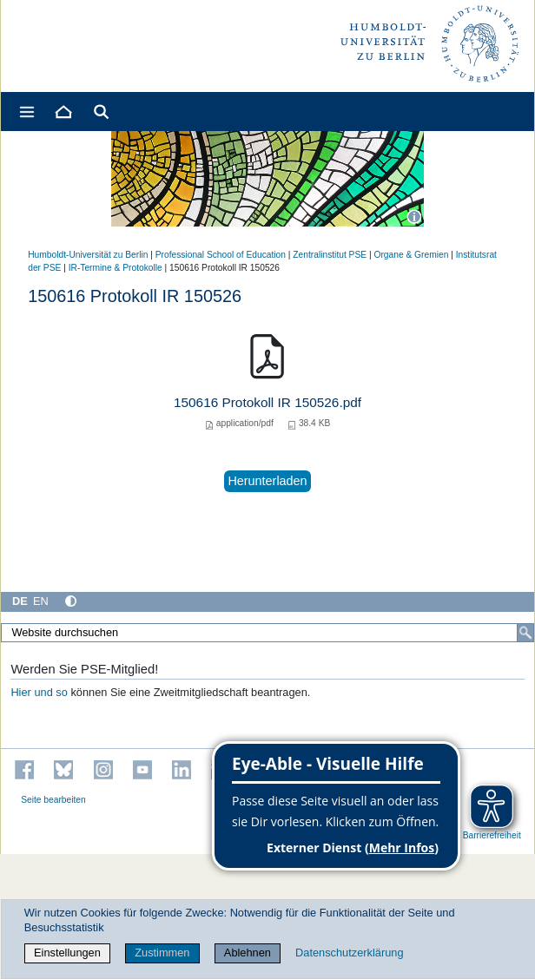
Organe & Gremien (410, 255)
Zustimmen (162, 952)
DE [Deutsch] (20, 601)
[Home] (63, 111)
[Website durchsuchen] (267, 632)
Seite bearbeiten (53, 800)
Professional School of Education (220, 255)
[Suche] (525, 632)
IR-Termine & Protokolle (115, 268)
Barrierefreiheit (492, 835)
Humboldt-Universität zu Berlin (88, 255)
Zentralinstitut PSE (330, 255)
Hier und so (38, 692)
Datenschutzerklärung (349, 952)
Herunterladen (267, 481)
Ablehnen (247, 952)
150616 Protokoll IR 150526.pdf (267, 402)
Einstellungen (67, 952)
